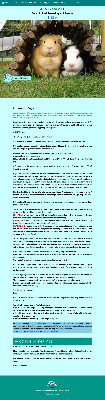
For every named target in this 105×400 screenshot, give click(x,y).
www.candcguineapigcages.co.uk (26, 156)
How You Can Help (28, 3)
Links (78, 3)
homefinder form (37, 351)
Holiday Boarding (58, 3)
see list (78, 241)
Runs (15, 293)
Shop (70, 3)
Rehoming (44, 3)
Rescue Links (38, 115)
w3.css (56, 394)
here (88, 247)
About (15, 3)
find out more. (52, 331)
